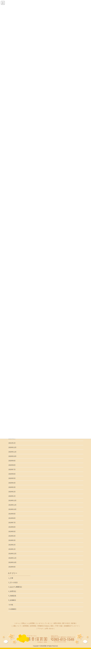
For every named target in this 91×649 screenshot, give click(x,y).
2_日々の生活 (13, 582)
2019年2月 (12, 545)
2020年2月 (12, 492)
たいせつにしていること (44, 623)
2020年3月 (12, 487)
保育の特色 (57, 623)
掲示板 (73, 623)
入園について (16, 626)
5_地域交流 (12, 596)
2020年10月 (12, 456)
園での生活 (66, 623)
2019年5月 (12, 531)
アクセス (40, 628)
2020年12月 (12, 447)
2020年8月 (12, 465)
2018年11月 (12, 558)
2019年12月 (12, 500)
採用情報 (26, 626)
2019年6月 (12, 527)
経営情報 (33, 626)
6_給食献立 (12, 600)
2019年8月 (12, 518)
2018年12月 (12, 553)
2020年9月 (12, 460)
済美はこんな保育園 (27, 623)
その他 (10, 604)
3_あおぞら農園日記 (15, 587)
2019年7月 (12, 522)
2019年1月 (12, 549)
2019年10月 (12, 509)
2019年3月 (12, 540)
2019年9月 (12, 514)
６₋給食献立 (12, 609)
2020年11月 (12, 452)
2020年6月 (12, 474)
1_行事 (10, 578)
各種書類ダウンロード (71, 626)
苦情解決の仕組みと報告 (45, 626)
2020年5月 (12, 478)
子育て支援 (58, 626)
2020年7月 (12, 469)
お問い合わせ (49, 628)
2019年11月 (12, 505)
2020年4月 (12, 483)
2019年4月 (12, 536)
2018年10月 (12, 562)
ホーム (17, 623)
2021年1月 (12, 443)
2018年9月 (12, 567)
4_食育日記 (12, 591)
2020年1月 (12, 496)
